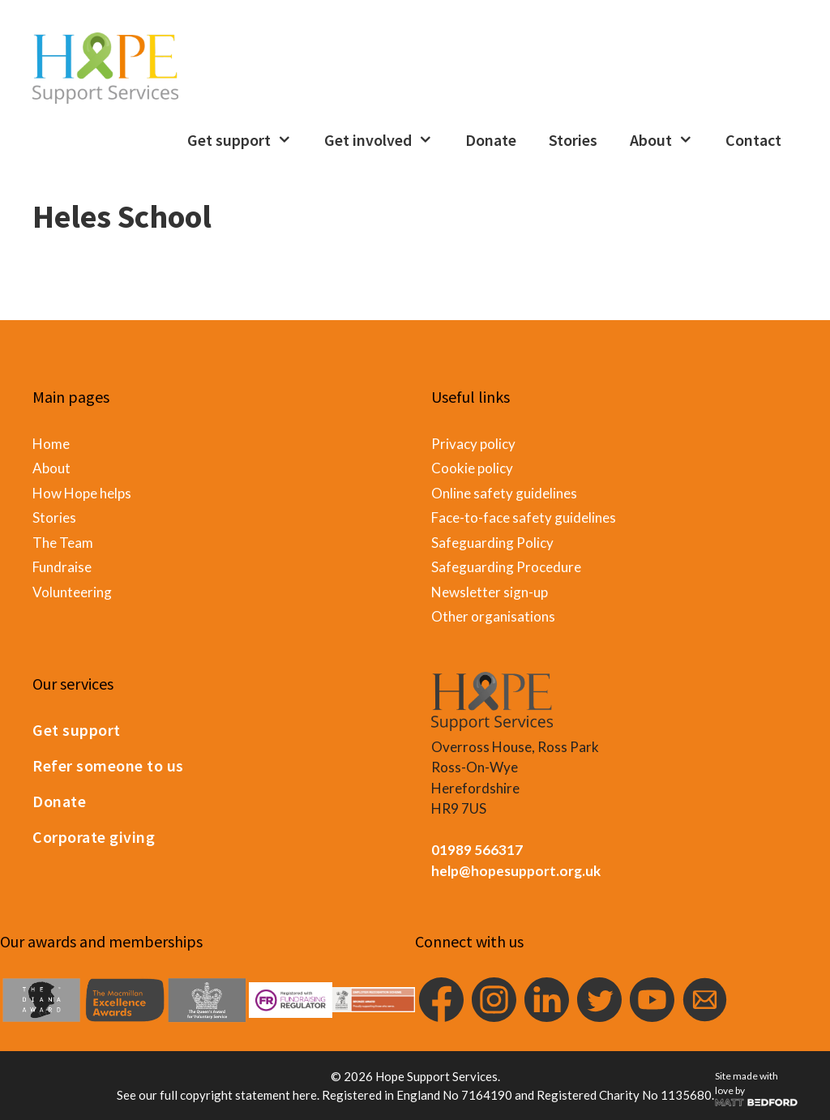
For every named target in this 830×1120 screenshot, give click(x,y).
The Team (62, 542)
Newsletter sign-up (489, 592)
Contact (753, 140)
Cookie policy (472, 468)
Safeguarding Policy (492, 542)
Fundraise (62, 566)
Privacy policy (473, 443)
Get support (247, 140)
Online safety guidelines (504, 493)
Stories (573, 140)
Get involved (386, 140)
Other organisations (493, 616)
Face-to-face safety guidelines (523, 517)
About (669, 140)
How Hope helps (81, 493)
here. (306, 1095)
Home (51, 443)
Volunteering (72, 592)
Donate (490, 140)
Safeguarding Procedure (506, 566)
